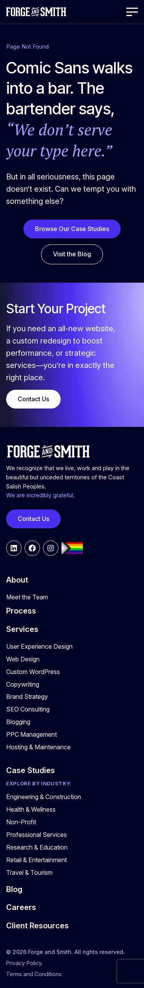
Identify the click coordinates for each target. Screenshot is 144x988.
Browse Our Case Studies (72, 229)
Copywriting (22, 684)
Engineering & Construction (43, 797)
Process (21, 610)
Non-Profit (21, 822)
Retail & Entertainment (36, 860)
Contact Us (33, 399)
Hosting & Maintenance (38, 747)
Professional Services (36, 834)
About (17, 579)
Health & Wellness (31, 809)
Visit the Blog (72, 254)
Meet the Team (27, 597)
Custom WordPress (33, 671)
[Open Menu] (132, 12)
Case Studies (30, 770)
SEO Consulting (28, 709)
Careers (21, 907)
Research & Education (37, 847)
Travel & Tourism (29, 872)
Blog (14, 889)
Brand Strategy (27, 696)
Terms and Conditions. (34, 974)
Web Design (23, 659)
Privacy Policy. (24, 963)
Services (22, 629)
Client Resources (37, 925)
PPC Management (31, 734)
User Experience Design (39, 646)
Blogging (18, 722)
